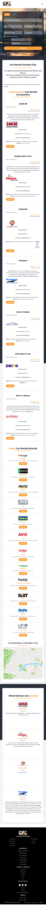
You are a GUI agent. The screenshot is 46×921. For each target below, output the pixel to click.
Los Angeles (12, 839)
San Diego (12, 843)
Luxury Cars (23, 869)
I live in (6, 43)
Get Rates (10, 146)
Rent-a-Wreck (23, 395)
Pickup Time (27, 24)
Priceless (23, 260)
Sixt (23, 598)
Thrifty (23, 614)
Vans (14, 14)
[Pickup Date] (14, 26)
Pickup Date (7, 24)
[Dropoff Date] (14, 32)
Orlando (34, 841)
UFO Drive (23, 630)
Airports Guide (23, 857)
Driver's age (7, 39)
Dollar (23, 554)
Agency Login (23, 897)
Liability (41, 902)
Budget (23, 458)
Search (23, 48)
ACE (23, 506)
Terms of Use (35, 902)
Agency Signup (23, 899)
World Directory (23, 853)
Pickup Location (9, 17)
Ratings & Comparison (23, 851)
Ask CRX (23, 890)
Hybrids (23, 874)
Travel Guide (23, 862)
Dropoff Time (28, 30)
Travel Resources (23, 859)
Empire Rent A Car (23, 156)
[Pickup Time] (34, 26)
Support (23, 887)
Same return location (12, 36)
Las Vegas (12, 845)
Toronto (34, 843)
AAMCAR (23, 104)
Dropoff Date (8, 30)
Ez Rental (23, 209)
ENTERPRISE (23, 475)
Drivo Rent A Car (23, 354)
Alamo (23, 522)
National (23, 568)
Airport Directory (23, 855)
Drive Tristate (23, 312)
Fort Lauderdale (33, 839)
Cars (7, 14)
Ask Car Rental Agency (23, 892)
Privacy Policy (27, 902)
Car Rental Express (15, 902)
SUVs (23, 876)
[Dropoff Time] (34, 32)
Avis (23, 538)
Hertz (23, 490)
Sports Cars (23, 871)
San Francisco (12, 841)
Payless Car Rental (23, 583)
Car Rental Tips (23, 864)
